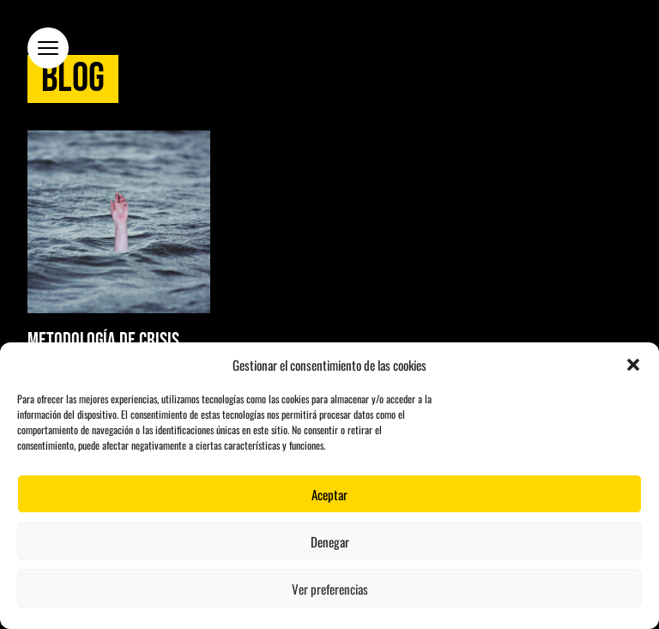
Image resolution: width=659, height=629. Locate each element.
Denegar (330, 541)
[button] (633, 364)
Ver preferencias (330, 588)
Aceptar (329, 494)
